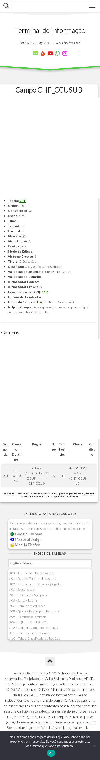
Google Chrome (26, 534)
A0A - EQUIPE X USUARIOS (28, 622)
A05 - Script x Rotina (23, 600)
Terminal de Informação (50, 30)
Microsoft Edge (25, 539)
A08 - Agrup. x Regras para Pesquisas (34, 611)
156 (39, 302)
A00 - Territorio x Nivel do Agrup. (31, 573)
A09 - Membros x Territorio (28, 617)
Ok (51, 753)
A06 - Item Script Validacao (27, 606)
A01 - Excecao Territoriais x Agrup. (32, 578)
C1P (45, 292)
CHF (22, 200)
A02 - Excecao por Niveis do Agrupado (35, 584)
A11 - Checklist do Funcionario (30, 633)
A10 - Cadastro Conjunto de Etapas (33, 627)
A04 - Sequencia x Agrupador (28, 595)
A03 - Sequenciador (22, 589)
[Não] (94, 745)
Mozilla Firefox (25, 545)
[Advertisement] (50, 148)
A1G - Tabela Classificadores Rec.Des (34, 638)
